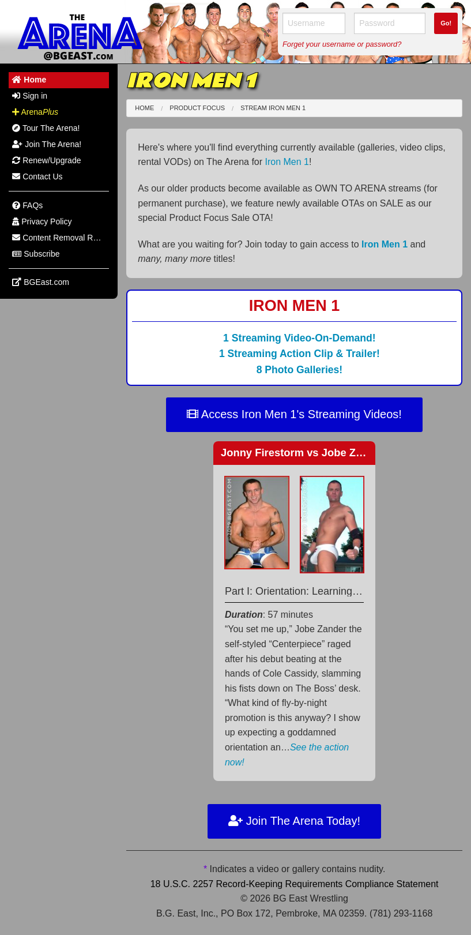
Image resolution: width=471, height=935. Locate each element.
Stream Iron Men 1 (273, 107)
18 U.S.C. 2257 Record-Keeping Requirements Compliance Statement (294, 884)
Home (144, 107)
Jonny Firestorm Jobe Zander (303, 452)
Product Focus (197, 107)
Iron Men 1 (287, 162)
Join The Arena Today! (294, 820)
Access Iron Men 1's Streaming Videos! (294, 414)
